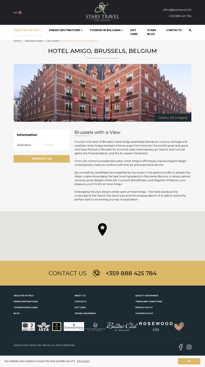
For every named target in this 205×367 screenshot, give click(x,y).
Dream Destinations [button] (65, 30)
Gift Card (134, 32)
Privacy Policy (144, 307)
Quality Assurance (146, 295)
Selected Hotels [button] (28, 30)
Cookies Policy (144, 313)
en (15, 12)
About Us (80, 295)
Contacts (174, 30)
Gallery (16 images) (172, 118)
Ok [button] (189, 361)
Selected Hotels (24, 295)
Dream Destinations (26, 301)
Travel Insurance (85, 313)
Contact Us (42, 158)
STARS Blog (151, 32)
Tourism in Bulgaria (26, 307)
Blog (17, 313)
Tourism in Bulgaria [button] (106, 30)
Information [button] (83, 361)
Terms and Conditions (148, 301)
